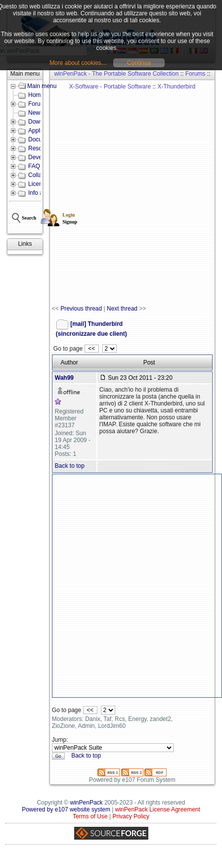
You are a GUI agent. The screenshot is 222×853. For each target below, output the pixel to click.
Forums (195, 73)
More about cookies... (77, 62)
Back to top (70, 465)
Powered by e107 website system (66, 809)
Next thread (122, 308)
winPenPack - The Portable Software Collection (116, 73)
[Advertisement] (111, 193)
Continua (139, 62)
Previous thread (81, 308)
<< (91, 348)
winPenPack (86, 802)
